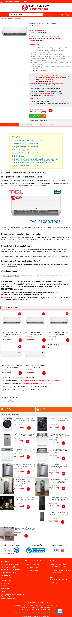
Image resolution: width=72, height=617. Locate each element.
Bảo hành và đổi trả (32, 570)
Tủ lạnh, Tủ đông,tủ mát (8, 572)
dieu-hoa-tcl (18, 18)
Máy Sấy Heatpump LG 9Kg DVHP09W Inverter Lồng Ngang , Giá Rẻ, (24, 420)
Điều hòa (39, 40)
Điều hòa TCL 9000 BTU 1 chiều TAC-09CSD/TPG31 (59, 333)
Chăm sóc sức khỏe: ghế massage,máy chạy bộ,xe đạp (13, 595)
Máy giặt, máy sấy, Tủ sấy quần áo (11, 569)
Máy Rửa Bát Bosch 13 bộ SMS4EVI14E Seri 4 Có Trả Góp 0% (60, 466)
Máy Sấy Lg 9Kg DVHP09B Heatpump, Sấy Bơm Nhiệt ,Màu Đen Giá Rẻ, (60, 420)
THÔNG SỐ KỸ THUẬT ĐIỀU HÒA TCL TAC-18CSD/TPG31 (28, 166)
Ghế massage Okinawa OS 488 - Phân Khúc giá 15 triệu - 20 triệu (25, 499)
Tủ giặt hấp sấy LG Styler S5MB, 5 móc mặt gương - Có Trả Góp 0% (24, 481)
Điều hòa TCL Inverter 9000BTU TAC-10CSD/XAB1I (35, 366)
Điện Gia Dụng (5, 575)
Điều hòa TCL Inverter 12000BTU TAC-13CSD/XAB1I (12, 366)
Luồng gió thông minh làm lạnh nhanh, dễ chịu (26, 143)
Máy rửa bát (4, 586)
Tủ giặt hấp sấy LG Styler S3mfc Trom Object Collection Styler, (59, 481)
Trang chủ (4, 18)
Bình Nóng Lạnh (6, 580)
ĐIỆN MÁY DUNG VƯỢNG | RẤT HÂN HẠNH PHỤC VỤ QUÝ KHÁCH (36, 612)
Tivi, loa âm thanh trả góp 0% (10, 564)
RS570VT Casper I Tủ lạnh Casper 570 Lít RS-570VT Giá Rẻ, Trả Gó (60, 514)
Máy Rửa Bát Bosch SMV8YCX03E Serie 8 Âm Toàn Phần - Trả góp (59, 435)
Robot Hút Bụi (5, 588)
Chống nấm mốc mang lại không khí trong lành (26, 147)
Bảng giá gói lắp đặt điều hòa (47, 85)
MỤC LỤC (15, 136)
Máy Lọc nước (5, 583)
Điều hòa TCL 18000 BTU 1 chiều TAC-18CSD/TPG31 (12, 333)
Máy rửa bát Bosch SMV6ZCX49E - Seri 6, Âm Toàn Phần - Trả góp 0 (59, 451)
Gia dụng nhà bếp (6, 578)
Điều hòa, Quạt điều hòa (8, 567)
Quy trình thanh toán (32, 564)
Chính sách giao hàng (32, 567)
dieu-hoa (10, 18)
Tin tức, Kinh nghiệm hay (8, 598)
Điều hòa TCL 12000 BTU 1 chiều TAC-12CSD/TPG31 (35, 333)
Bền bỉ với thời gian (19, 156)
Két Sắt (3, 591)
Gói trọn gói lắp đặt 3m (38, 88)
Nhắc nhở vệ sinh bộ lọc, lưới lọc (22, 150)
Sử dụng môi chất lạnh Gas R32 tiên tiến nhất (26, 153)
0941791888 (43, 120)
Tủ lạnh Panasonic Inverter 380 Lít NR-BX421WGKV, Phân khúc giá (59, 499)
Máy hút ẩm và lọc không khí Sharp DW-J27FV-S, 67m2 (24, 434)
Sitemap (53, 582)
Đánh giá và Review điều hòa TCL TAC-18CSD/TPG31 (28, 140)
